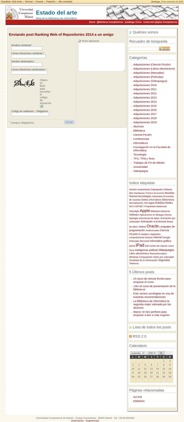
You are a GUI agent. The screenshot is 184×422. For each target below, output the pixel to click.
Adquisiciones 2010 (145, 85)
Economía (159, 193)
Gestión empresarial (139, 189)
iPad (140, 245)
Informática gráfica (160, 240)
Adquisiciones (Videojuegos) (150, 80)
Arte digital (149, 203)
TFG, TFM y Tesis (144, 158)
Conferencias (141, 138)
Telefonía (134, 263)
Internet (157, 237)
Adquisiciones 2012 (145, 93)
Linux (171, 246)
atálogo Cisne (133, 22)
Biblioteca (139, 130)
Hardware (139, 193)
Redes (169, 202)
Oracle (153, 226)
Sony (131, 250)
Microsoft (144, 241)
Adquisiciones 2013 (145, 97)
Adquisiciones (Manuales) (148, 72)
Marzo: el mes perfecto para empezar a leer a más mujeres (151, 313)
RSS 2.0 (139, 336)
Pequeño (50, 1)
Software (134, 214)
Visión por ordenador (163, 257)
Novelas (169, 193)
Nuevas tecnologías (140, 196)
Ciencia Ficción (142, 134)
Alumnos (138, 126)
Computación (146, 257)
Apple (145, 210)
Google (166, 237)
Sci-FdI (137, 396)
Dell (147, 246)
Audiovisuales (152, 230)
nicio (92, 22)
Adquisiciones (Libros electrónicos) (154, 68)
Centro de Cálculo (158, 246)
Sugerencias (92, 420)
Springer (133, 218)
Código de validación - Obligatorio (29, 111)
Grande (39, 1)
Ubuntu (168, 215)
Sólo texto (17, 1)
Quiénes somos (145, 32)
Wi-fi (131, 206)
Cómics (149, 193)
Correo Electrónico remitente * (27, 53)
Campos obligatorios (21, 122)
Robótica (160, 203)
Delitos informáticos (151, 199)
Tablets (142, 226)
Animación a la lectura (153, 221)
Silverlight (134, 211)
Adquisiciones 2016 (145, 109)
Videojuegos (140, 170)
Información (78, 420)
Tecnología (139, 154)
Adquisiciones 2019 (145, 122)
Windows (133, 257)
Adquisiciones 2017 (145, 114)
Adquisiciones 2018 (145, 118)
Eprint (132, 246)
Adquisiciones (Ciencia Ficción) (152, 64)
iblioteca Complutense (110, 22)
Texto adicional (90, 41)
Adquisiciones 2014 (145, 101)
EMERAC (139, 401)
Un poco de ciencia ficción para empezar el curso (152, 280)
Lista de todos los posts (152, 327)
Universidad (140, 166)
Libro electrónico (139, 253)
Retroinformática (158, 253)
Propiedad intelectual (155, 206)
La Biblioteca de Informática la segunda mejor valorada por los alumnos (152, 304)
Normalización (136, 203)
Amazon (149, 237)
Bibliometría (168, 199)
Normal (29, 1)
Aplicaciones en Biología (152, 215)
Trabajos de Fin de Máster (149, 162)
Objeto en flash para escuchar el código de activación (45, 92)
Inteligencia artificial (146, 250)
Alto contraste (65, 1)
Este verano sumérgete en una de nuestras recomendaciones (153, 295)
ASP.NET (139, 206)
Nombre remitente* (21, 45)
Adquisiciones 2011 (145, 89)
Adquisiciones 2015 (145, 105)
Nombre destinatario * (23, 61)
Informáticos (140, 142)
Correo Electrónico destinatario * (29, 69)
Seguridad (164, 260)
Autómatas (157, 196)
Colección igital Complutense (160, 22)
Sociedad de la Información (143, 260)
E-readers (144, 234)
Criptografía (156, 189)
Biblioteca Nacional (160, 211)
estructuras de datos (149, 218)
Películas (134, 241)
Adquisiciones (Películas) (148, 76)
